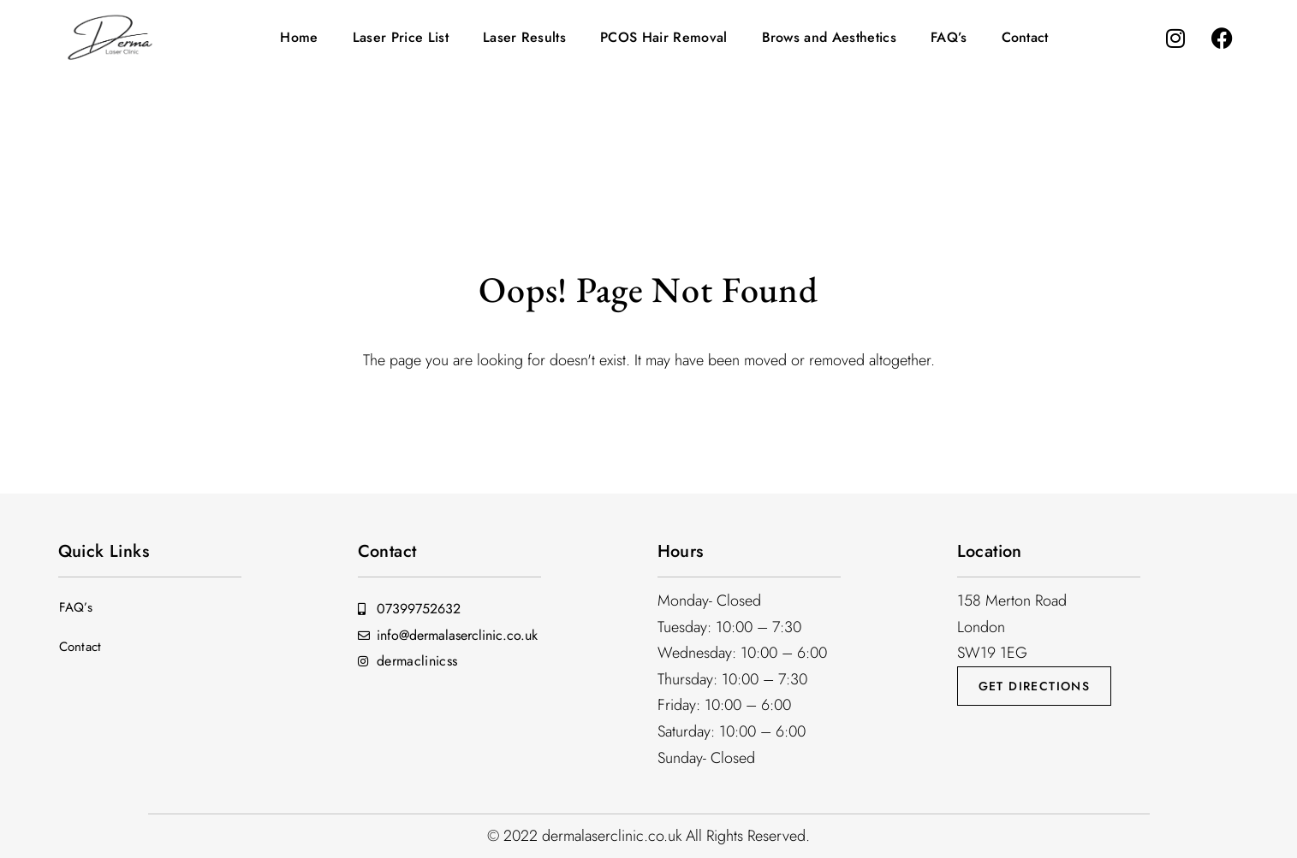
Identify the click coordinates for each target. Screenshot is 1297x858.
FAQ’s (949, 37)
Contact (1025, 37)
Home (299, 37)
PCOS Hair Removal (663, 37)
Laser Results (524, 37)
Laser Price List (401, 37)
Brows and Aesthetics (829, 37)
